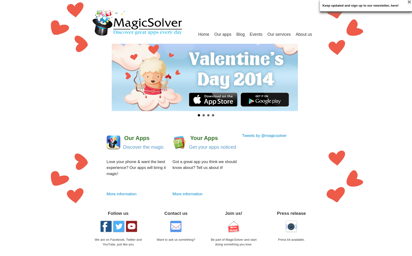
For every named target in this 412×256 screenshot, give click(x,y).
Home (203, 34)
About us (304, 34)
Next (315, 77)
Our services (279, 34)
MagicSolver (141, 22)
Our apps (222, 34)
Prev (96, 77)
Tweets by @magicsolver (264, 135)
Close (409, 2)
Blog (240, 34)
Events (256, 34)
